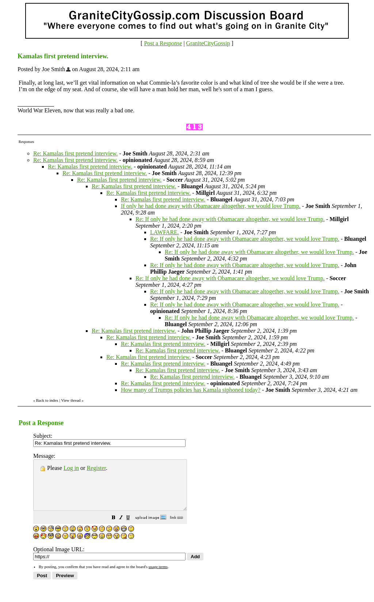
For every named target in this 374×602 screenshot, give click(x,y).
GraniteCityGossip (208, 43)
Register (96, 468)
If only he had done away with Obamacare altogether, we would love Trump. (211, 206)
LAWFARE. (164, 232)
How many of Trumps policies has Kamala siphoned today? (190, 390)
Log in (71, 468)
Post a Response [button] (163, 43)
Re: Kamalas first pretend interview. (75, 153)
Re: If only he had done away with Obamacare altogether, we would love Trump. (230, 219)
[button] (132, 528)
